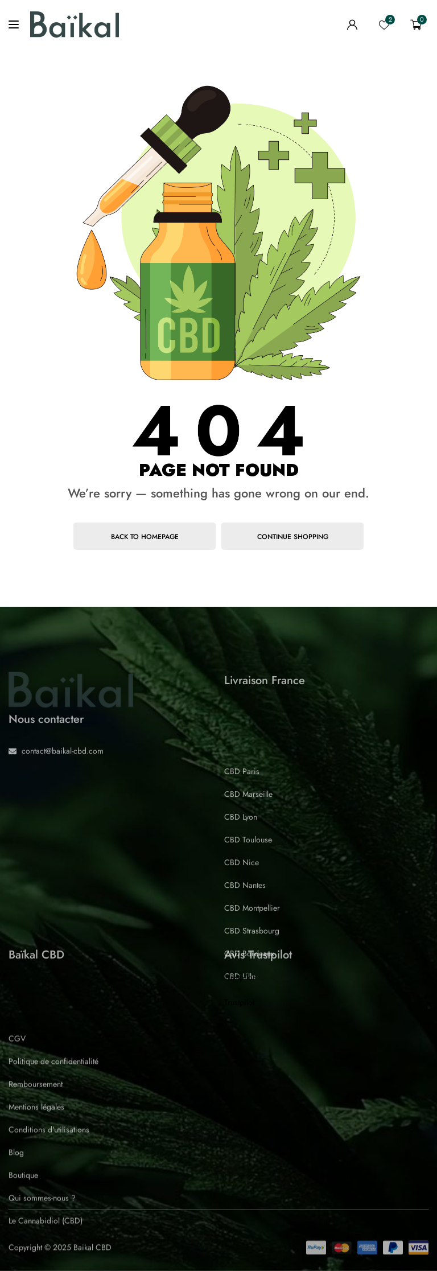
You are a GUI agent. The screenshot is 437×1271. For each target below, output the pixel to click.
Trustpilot (239, 977)
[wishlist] (384, 24)
